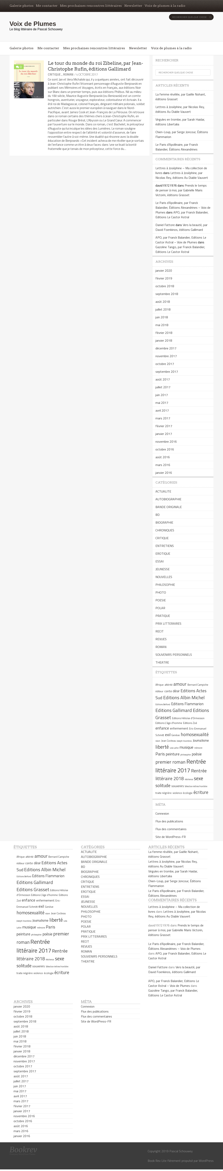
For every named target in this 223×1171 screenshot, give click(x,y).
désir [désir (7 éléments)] (176, 691)
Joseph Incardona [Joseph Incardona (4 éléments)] (184, 740)
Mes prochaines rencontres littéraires (91, 6)
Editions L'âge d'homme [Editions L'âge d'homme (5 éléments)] (168, 723)
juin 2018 (161, 317)
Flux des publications (169, 821)
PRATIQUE (162, 615)
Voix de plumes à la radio (165, 6)
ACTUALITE (163, 491)
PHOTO (160, 592)
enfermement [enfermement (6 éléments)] (179, 728)
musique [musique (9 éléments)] (186, 747)
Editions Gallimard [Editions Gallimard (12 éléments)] (173, 710)
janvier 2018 (163, 340)
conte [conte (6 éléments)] (168, 691)
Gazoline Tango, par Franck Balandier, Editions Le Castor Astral (180, 249)
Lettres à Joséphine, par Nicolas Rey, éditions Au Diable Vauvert (180, 109)
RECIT (159, 631)
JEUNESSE (162, 569)
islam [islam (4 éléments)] (157, 740)
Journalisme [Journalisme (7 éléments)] (201, 740)
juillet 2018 (162, 309)
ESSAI (159, 561)
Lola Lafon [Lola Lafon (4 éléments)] (174, 747)
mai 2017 (161, 402)
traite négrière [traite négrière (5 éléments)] (163, 793)
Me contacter (47, 6)
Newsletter (133, 6)
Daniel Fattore (165, 224)
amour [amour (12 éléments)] (180, 683)
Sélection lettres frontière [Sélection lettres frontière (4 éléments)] (196, 786)
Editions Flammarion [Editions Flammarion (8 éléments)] (187, 704)
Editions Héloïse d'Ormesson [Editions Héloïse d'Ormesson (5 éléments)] (188, 718)
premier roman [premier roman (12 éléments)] (170, 761)
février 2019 (163, 278)
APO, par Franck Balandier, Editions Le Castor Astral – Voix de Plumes (180, 240)
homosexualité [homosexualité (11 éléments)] (195, 734)
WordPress (206, 1160)
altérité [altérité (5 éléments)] (169, 685)
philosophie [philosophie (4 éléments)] (185, 754)
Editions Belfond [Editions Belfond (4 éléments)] (162, 704)
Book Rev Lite (157, 1160)
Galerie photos (21, 6)
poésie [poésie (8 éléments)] (197, 754)
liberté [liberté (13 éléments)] (162, 747)
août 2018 (162, 301)
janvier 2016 (163, 472)
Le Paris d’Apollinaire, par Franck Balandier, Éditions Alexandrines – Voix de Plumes (182, 207)
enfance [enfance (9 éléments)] (162, 728)
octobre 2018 (164, 286)
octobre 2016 (164, 449)
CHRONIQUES (164, 530)
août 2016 (162, 457)
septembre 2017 (166, 371)
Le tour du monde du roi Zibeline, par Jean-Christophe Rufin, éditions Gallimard (95, 66)
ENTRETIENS (164, 545)
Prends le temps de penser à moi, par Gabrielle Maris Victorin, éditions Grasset (181, 190)
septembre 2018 (166, 293)
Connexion (162, 813)
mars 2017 (162, 418)
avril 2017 (162, 410)
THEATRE (162, 662)
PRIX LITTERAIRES (168, 623)
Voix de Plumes (33, 23)
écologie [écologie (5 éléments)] (188, 793)
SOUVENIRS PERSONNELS (173, 654)
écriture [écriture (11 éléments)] (201, 792)
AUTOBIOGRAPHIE (168, 499)
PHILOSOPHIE (165, 584)
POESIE (160, 600)
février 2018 (163, 332)
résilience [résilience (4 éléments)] (189, 779)
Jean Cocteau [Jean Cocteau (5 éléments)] (168, 741)
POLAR (160, 608)
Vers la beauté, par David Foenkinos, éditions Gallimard (181, 227)
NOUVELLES (163, 576)
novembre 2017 (166, 356)
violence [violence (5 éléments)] (177, 793)
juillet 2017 (162, 387)
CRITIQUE (54, 74)
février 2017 (163, 426)
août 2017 (162, 379)
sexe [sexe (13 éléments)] (198, 778)
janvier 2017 (163, 433)
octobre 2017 (164, 363)
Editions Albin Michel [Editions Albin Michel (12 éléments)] (184, 697)
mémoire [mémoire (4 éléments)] (198, 747)
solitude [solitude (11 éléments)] (162, 785)
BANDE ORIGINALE (168, 506)
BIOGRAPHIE (164, 522)
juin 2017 (161, 394)
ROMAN (68, 74)
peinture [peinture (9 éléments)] (173, 754)
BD (157, 514)
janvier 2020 (163, 270)
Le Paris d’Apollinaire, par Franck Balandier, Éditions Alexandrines (176, 147)
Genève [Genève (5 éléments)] (175, 735)
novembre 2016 (166, 441)
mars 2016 (162, 464)
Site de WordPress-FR (170, 836)
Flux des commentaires (171, 829)
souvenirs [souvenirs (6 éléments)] (177, 786)
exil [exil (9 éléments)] (168, 735)
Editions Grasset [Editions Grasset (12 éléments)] (33, 889)
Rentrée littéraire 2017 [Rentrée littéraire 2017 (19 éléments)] (180, 766)
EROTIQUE (162, 553)
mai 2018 (161, 324)
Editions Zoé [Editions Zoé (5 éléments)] (190, 723)
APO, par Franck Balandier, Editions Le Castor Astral (181, 214)
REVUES (161, 639)
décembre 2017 (165, 348)
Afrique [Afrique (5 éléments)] (159, 685)
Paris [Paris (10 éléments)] (160, 754)
